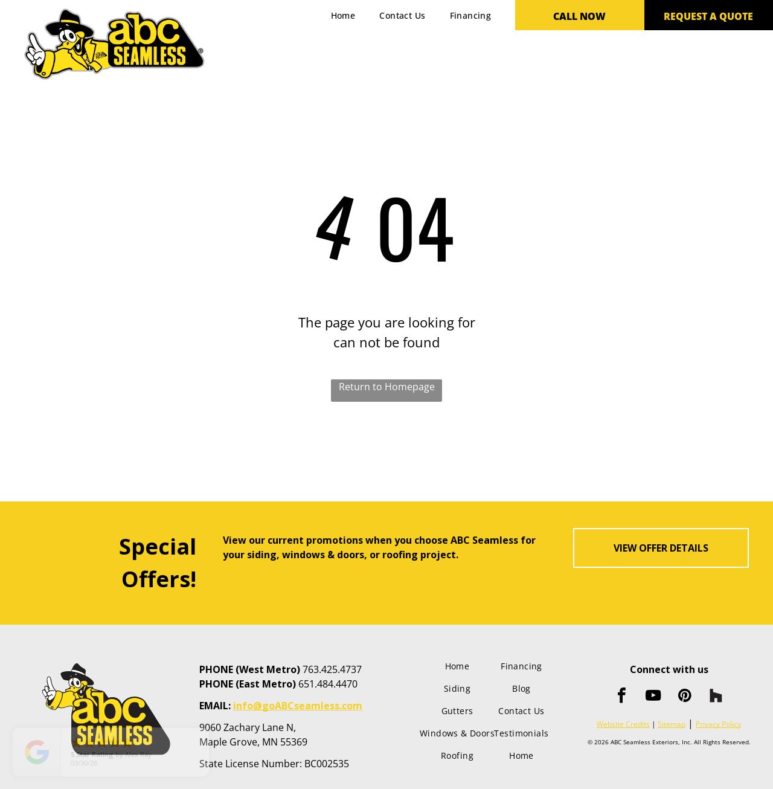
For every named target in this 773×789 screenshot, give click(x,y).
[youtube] (653, 697)
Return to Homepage (387, 386)
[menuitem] (343, 15)
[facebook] (622, 697)
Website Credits (623, 724)
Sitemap (671, 724)
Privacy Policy (718, 724)
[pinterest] (684, 697)
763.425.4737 (332, 669)
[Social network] (716, 697)
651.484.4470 (328, 684)
